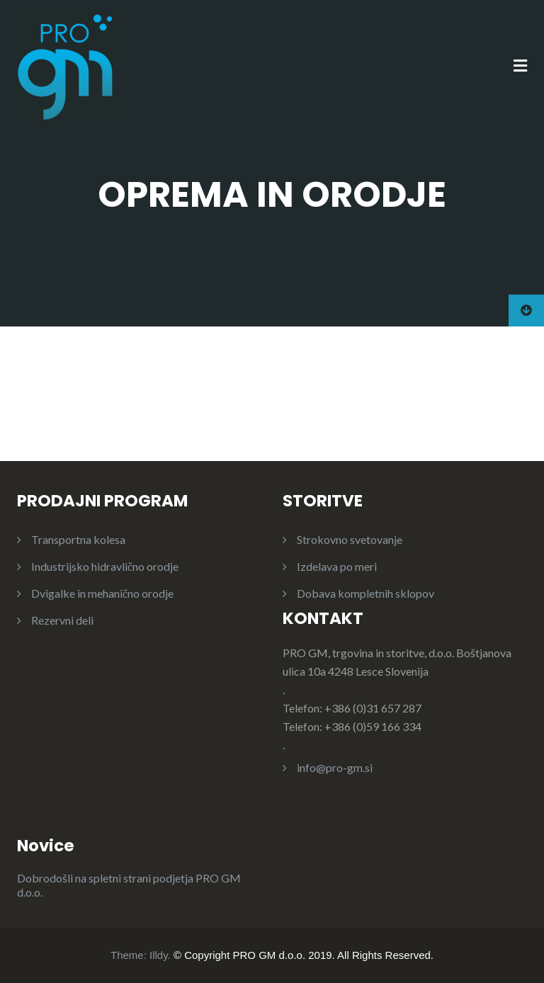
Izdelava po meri (337, 566)
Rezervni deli (62, 620)
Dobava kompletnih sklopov (365, 593)
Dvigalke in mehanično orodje (102, 593)
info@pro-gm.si (335, 767)
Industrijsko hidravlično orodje (104, 566)
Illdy (158, 955)
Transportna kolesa (78, 539)
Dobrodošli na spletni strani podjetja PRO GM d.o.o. (129, 885)
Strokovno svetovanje (349, 539)
